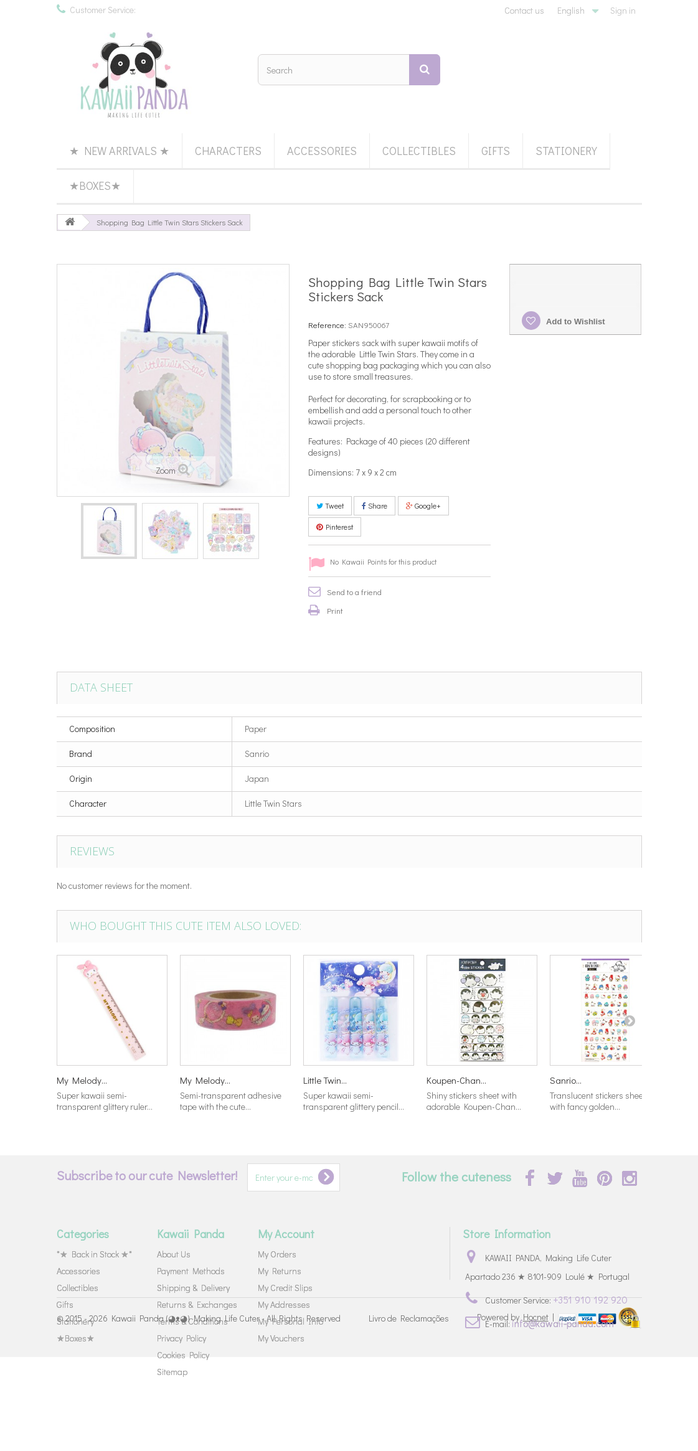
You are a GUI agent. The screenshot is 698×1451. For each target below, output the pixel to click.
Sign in (623, 10)
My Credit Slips (285, 1288)
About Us (174, 1254)
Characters (228, 150)
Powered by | (516, 1411)
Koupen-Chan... (456, 1080)
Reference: (327, 324)
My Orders (277, 1254)
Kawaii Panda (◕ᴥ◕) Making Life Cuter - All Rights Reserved (226, 1412)
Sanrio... (566, 1080)
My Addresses (284, 1304)
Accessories (322, 150)
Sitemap (172, 1372)
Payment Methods (191, 1271)
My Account (286, 1233)
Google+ (423, 505)
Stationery (566, 150)
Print (335, 610)
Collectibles (419, 150)
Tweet (330, 505)
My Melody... (82, 1080)
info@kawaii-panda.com (563, 1323)
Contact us (524, 10)
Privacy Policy (181, 1338)
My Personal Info (290, 1321)
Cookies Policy (183, 1355)
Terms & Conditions (192, 1321)
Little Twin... (325, 1080)
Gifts (495, 150)
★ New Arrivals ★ (119, 150)
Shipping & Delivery (193, 1288)
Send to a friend (354, 591)
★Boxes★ (95, 185)
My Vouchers (281, 1338)
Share (374, 505)
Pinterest (334, 527)
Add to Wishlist (574, 321)
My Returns (279, 1271)
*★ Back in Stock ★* (94, 1254)
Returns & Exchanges (197, 1304)
